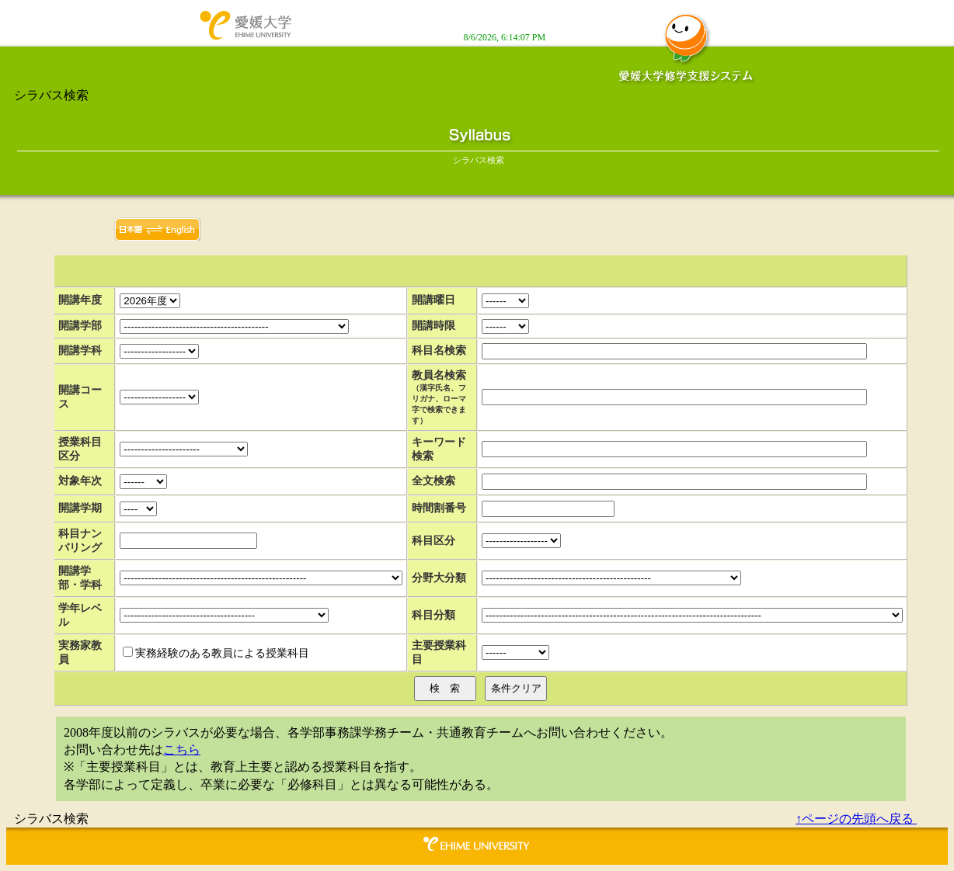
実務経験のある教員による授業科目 (222, 653)
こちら (181, 749)
